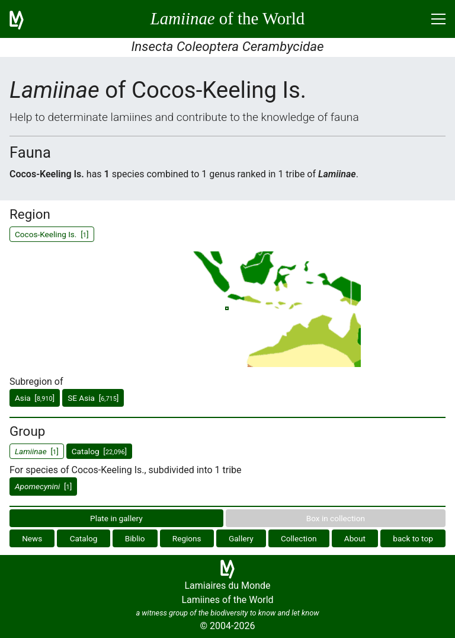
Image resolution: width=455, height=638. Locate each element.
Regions (186, 538)
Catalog (84, 538)
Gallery (241, 538)
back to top (413, 538)
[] (43, 486)
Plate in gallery (116, 518)
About (355, 538)
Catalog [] (99, 451)
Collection (299, 538)
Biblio (135, 538)
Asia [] (35, 398)
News (32, 538)
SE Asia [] (93, 398)
